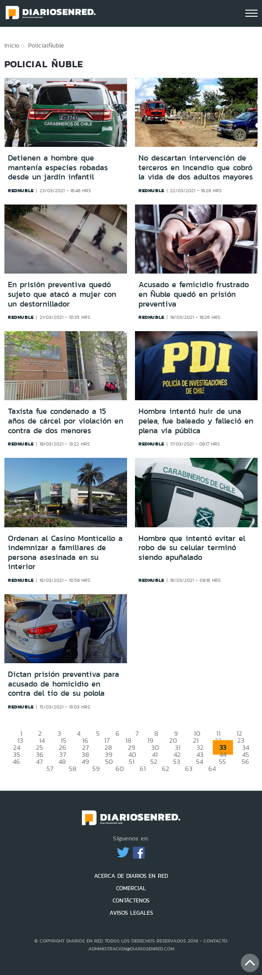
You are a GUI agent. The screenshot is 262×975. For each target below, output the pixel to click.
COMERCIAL (131, 888)
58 (72, 768)
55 (222, 761)
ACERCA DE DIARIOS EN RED (131, 876)
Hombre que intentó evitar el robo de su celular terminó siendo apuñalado (191, 548)
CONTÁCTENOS (131, 900)
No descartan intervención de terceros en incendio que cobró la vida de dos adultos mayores (195, 167)
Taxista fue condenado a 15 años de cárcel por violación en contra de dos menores (65, 420)
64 (212, 768)
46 (16, 761)
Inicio (11, 45)
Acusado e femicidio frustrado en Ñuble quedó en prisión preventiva (193, 294)
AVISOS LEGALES (131, 913)
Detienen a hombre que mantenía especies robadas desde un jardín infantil (58, 167)
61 (143, 768)
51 (132, 761)
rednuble (21, 190)
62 (165, 768)
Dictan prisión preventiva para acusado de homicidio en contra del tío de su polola (63, 683)
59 (96, 768)
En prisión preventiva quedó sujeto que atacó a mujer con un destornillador (62, 294)
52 (153, 761)
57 (50, 768)
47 (39, 761)
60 (120, 768)
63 (189, 768)
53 (176, 761)
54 (199, 761)
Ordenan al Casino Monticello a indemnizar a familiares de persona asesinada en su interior (65, 553)
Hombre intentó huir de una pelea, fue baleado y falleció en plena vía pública (195, 420)
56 (245, 761)
